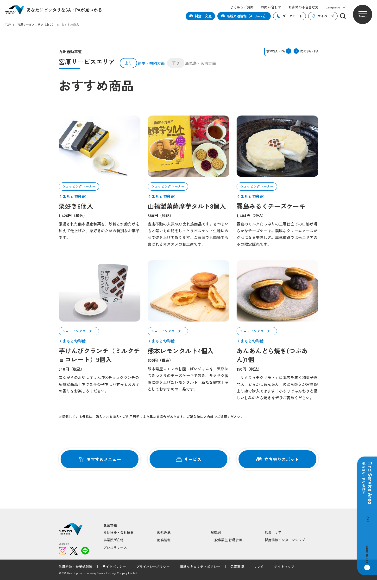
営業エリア (273, 532)
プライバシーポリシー (153, 566)
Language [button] (336, 7)
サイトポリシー (114, 566)
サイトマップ (284, 566)
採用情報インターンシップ (285, 539)
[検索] (343, 16)
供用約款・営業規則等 (75, 566)
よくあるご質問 (242, 7)
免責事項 (237, 566)
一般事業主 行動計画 (226, 539)
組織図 (216, 532)
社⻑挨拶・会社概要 (118, 532)
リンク (259, 566)
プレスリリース (115, 547)
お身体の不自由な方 (303, 7)
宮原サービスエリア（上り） (36, 24)
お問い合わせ (271, 7)
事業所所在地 (113, 539)
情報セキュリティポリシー (200, 566)
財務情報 (164, 539)
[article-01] (99, 146)
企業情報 (110, 525)
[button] (362, 14)
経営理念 (164, 532)
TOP (8, 24)
